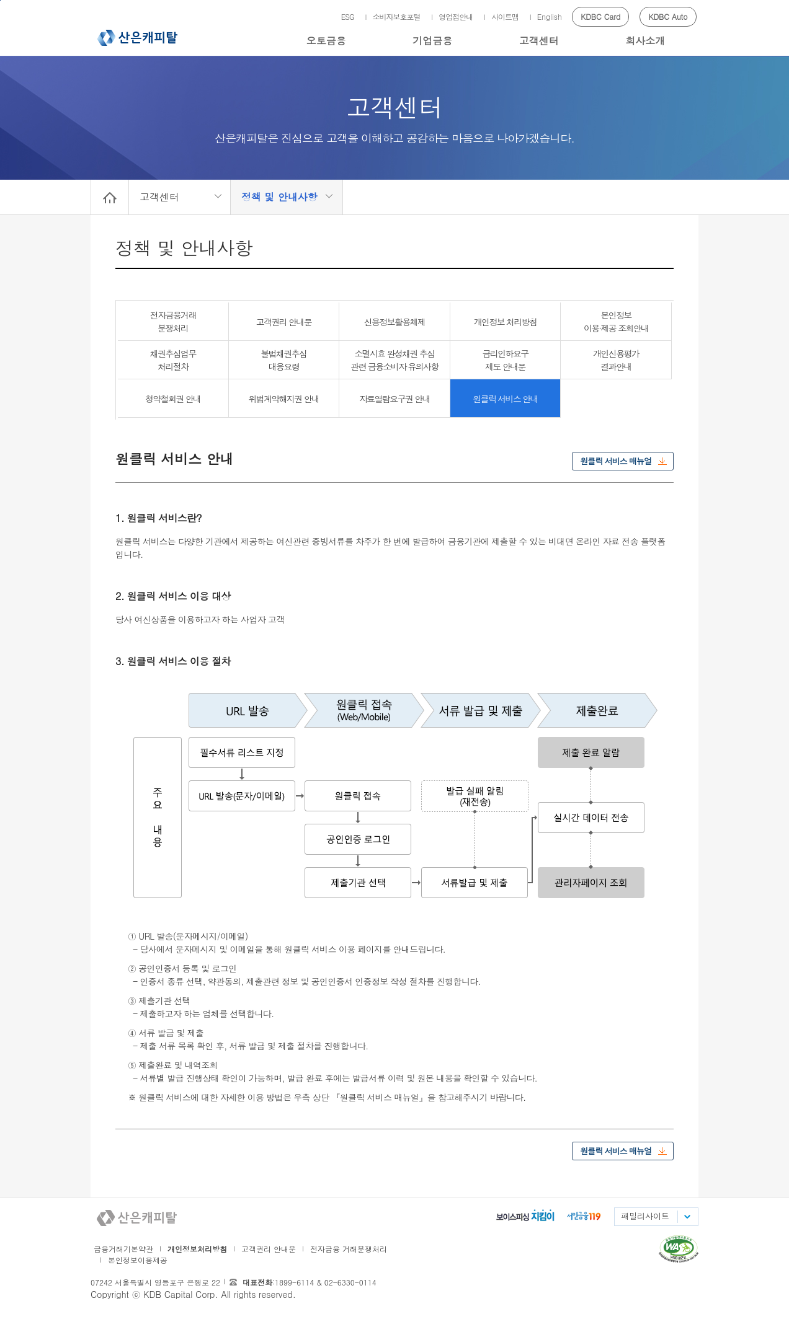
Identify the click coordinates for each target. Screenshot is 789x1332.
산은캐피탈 (137, 38)
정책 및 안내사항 (279, 197)
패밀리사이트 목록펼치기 (686, 1217)
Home (110, 197)
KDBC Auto (668, 16)
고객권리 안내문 (268, 1248)
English (549, 16)
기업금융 (432, 40)
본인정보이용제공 (137, 1260)
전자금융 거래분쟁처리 (348, 1248)
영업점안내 (456, 16)
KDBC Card (600, 16)
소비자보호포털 (397, 16)
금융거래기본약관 (123, 1248)
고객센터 (539, 40)
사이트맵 (505, 16)
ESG (347, 16)
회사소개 (645, 40)
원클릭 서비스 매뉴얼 (615, 461)
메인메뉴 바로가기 (0, 0)
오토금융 (326, 40)
